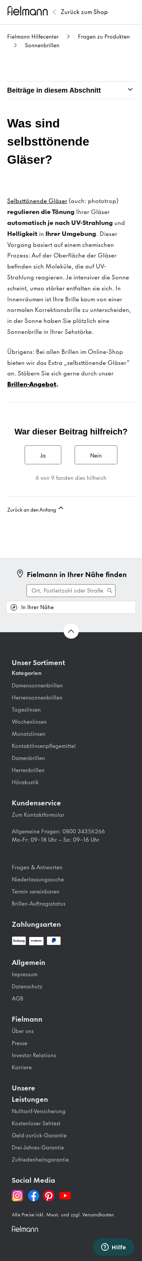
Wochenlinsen (29, 721)
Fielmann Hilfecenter (33, 36)
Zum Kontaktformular (38, 814)
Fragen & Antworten (37, 867)
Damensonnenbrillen (37, 685)
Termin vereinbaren (35, 891)
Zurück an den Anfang (36, 508)
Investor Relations (34, 1055)
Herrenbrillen (28, 770)
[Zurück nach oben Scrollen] (71, 631)
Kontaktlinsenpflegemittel (44, 746)
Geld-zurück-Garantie (39, 1135)
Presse (19, 1043)
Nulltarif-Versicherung (39, 1111)
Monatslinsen (28, 734)
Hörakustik (25, 782)
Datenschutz (27, 986)
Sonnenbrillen (42, 45)
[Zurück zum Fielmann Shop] (84, 12)
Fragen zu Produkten (104, 36)
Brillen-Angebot (31, 384)
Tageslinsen (26, 709)
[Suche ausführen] (71, 590)
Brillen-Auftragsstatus (39, 903)
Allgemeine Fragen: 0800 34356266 (58, 831)
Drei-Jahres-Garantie (38, 1147)
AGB (17, 998)
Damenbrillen (28, 758)
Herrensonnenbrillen (37, 697)
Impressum (24, 974)
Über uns (23, 1031)
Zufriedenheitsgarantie (40, 1159)
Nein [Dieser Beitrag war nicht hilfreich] (96, 455)
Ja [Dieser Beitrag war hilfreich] (43, 455)
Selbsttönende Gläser (37, 201)
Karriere (22, 1067)
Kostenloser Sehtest (36, 1123)
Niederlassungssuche (38, 879)
